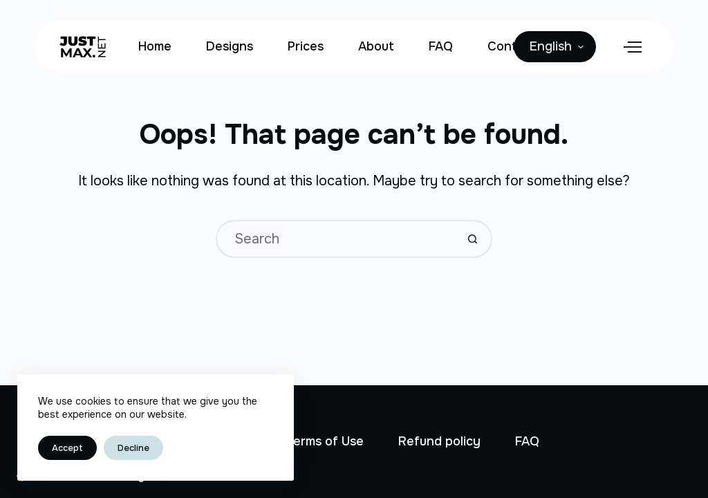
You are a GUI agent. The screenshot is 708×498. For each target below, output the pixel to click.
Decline (133, 448)
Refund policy (439, 441)
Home (154, 46)
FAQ (441, 46)
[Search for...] (335, 239)
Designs (229, 46)
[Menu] (633, 47)
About (376, 46)
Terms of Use (325, 441)
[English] (555, 46)
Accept (67, 448)
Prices (306, 46)
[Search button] (473, 239)
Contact (511, 46)
